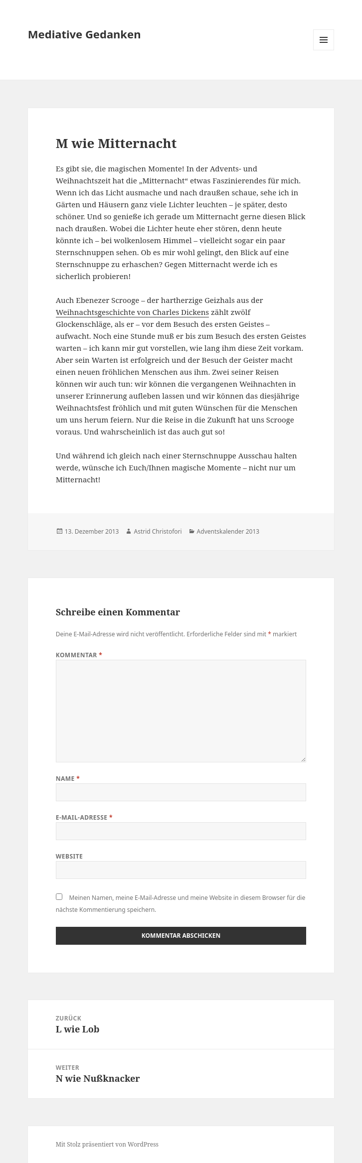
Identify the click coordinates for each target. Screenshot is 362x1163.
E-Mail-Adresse (84, 817)
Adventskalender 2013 (228, 531)
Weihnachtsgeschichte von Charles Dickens (132, 312)
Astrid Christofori (157, 531)
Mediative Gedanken (84, 33)
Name (68, 778)
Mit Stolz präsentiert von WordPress (107, 1144)
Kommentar (79, 655)
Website (69, 856)
